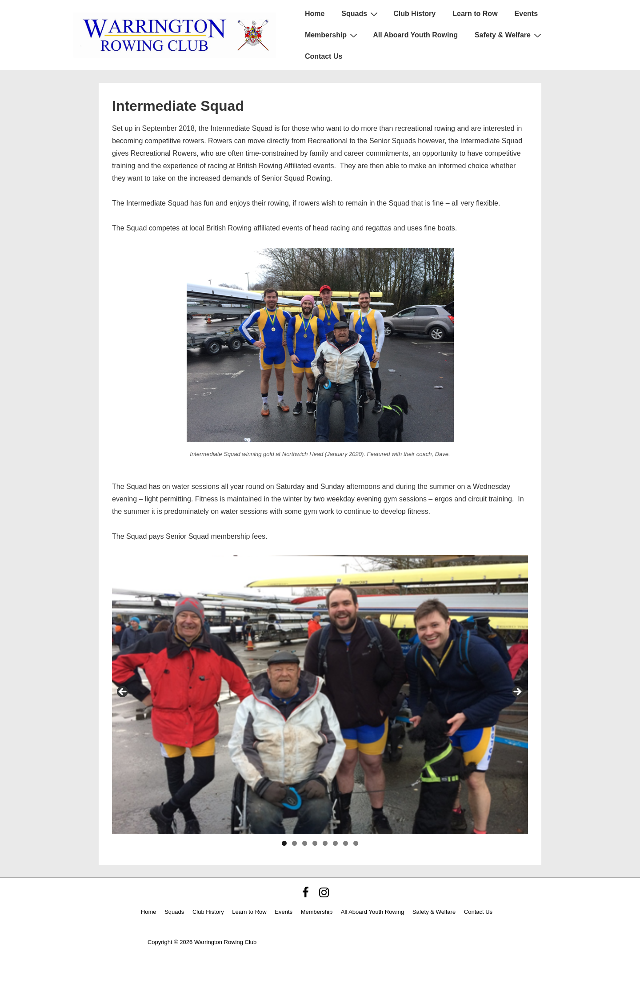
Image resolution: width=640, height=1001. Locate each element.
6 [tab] (335, 843)
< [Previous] (123, 692)
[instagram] (325, 895)
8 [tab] (355, 843)
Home (314, 13)
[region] (320, 694)
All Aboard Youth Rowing (415, 35)
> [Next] (517, 692)
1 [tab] (284, 843)
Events (526, 13)
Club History (414, 13)
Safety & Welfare (509, 35)
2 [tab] (294, 843)
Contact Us (323, 56)
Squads (360, 14)
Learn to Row (474, 13)
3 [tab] (304, 843)
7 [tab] (345, 843)
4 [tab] (314, 843)
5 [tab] (325, 843)
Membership (332, 35)
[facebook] (307, 895)
